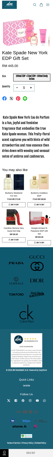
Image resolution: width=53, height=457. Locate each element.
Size (4, 76)
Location (26, 385)
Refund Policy (40, 443)
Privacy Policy (27, 443)
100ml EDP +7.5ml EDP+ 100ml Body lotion (32, 77)
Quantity (6, 86)
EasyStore (43, 370)
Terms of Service (13, 443)
